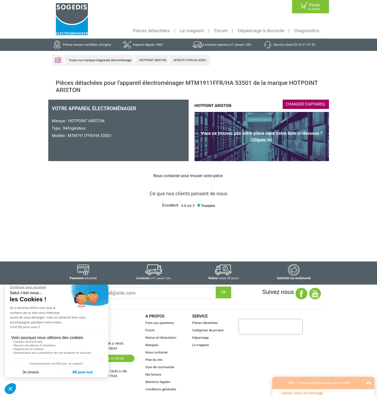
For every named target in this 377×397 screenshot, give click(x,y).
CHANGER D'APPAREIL (306, 104)
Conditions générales (161, 389)
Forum (221, 30)
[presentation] (270, 326)
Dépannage (200, 337)
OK (223, 292)
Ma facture (153, 374)
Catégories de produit (208, 330)
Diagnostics (307, 30)
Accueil (57, 59)
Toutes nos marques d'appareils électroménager (100, 60)
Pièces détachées (151, 30)
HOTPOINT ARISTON (152, 60)
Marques (152, 345)
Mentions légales (158, 382)
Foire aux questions (160, 323)
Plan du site (154, 360)
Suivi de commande (160, 367)
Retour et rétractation (161, 337)
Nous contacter (157, 352)
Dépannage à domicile (261, 30)
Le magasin (192, 30)
